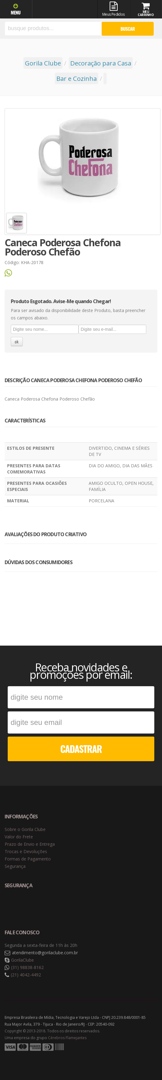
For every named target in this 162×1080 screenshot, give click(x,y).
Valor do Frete (19, 837)
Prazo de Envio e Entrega (30, 844)
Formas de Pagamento (28, 859)
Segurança (15, 866)
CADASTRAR (81, 749)
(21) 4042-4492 (26, 975)
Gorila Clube (61, 10)
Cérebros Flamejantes (67, 1037)
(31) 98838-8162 (27, 967)
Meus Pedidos (113, 9)
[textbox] (53, 28)
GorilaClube (22, 960)
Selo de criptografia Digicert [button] (53, 906)
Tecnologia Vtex (142, 1057)
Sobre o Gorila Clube (25, 829)
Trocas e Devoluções (26, 851)
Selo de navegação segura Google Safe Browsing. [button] (20, 906)
